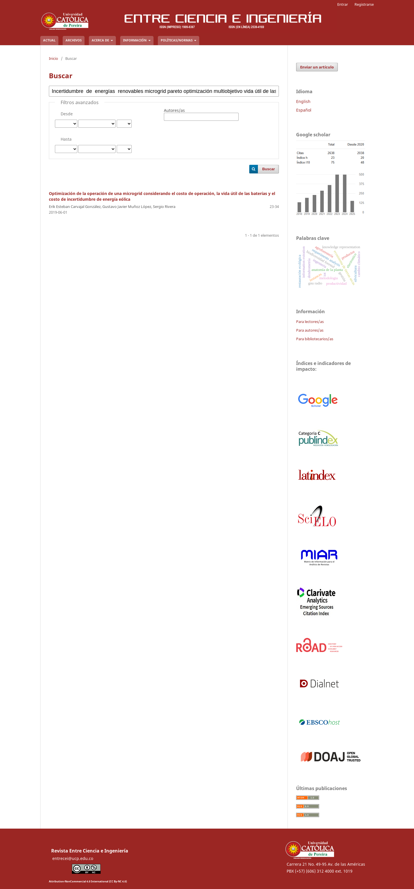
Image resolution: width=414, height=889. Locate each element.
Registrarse (364, 4)
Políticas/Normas (177, 40)
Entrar (342, 4)
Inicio (53, 58)
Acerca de (101, 40)
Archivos (74, 40)
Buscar (268, 169)
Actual (49, 40)
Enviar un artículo (317, 67)
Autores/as (174, 110)
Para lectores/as (310, 321)
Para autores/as (309, 330)
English (303, 101)
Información (135, 40)
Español (303, 110)
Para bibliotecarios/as (314, 338)
